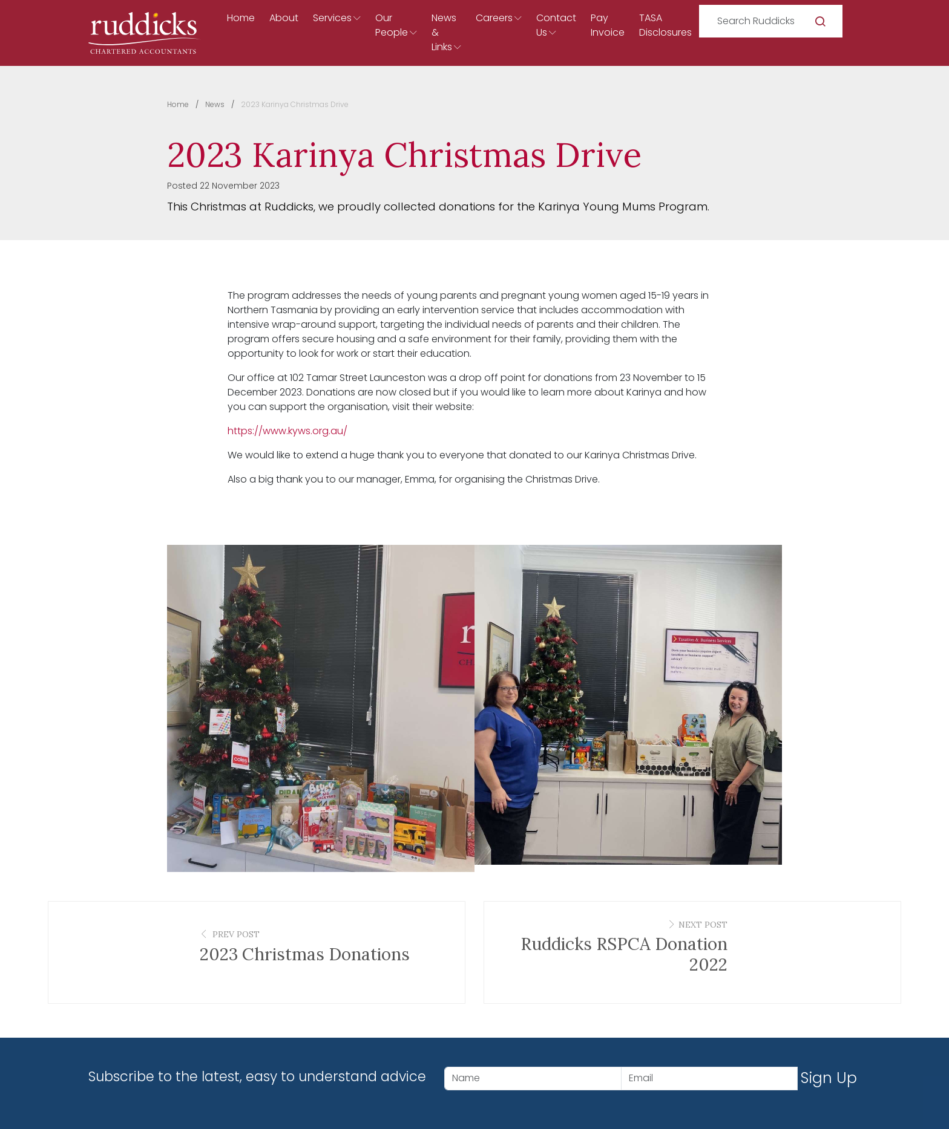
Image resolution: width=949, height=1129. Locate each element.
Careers (494, 18)
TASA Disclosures (665, 25)
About (283, 18)
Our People (391, 25)
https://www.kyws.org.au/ (287, 431)
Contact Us (556, 25)
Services (332, 18)
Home (241, 18)
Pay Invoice (608, 25)
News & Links (444, 32)
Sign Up (829, 1077)
